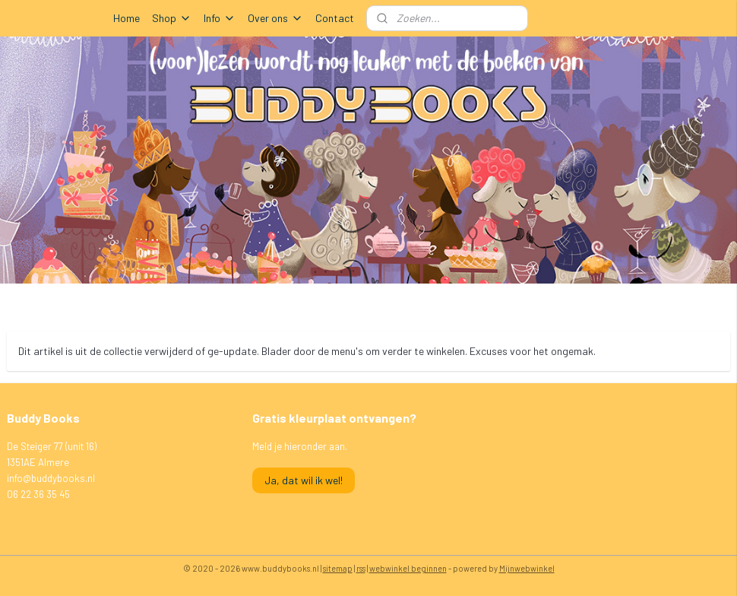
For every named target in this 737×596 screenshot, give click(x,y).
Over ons (275, 17)
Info (220, 17)
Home (126, 17)
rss (360, 568)
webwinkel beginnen (408, 568)
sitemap (338, 568)
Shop (171, 17)
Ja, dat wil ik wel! (303, 480)
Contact (334, 17)
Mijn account (583, 18)
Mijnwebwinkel (527, 568)
